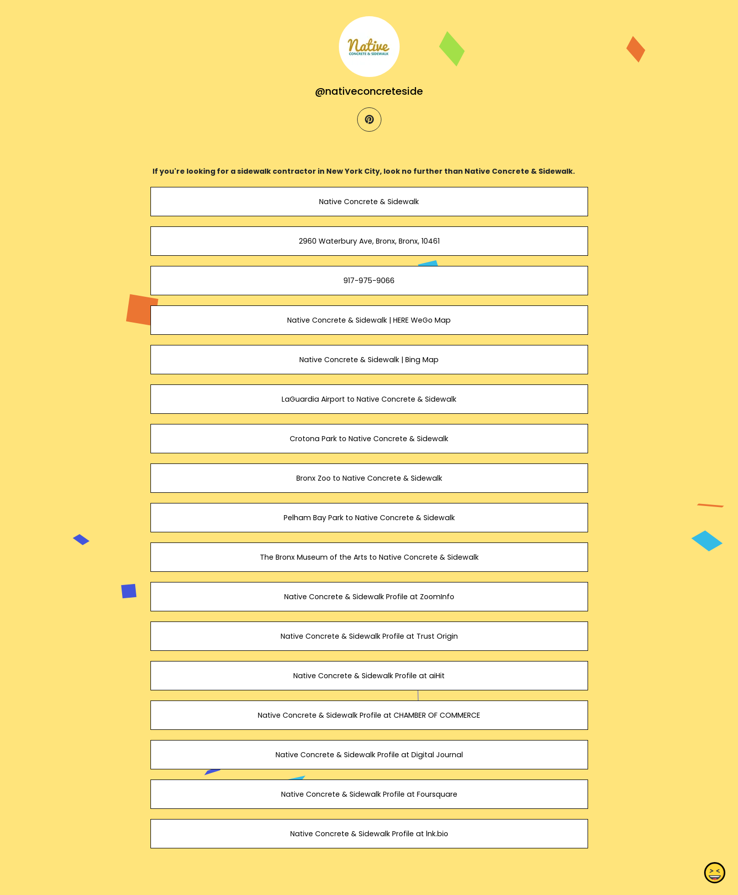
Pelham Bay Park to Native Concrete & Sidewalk (368, 518)
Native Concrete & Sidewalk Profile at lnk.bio (369, 834)
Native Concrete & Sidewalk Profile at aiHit (369, 676)
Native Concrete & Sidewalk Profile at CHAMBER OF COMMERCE (369, 715)
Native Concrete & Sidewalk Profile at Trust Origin (368, 636)
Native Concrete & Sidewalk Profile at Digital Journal (368, 755)
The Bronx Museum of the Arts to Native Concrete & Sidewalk (368, 557)
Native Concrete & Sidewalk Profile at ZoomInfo (369, 597)
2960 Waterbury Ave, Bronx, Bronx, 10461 (368, 241)
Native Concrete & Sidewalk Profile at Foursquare (369, 794)
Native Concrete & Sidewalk (369, 202)
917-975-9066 (369, 281)
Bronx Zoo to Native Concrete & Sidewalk (369, 478)
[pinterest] (369, 119)
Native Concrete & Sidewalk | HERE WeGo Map (369, 320)
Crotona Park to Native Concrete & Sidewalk (369, 439)
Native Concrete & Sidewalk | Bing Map (369, 360)
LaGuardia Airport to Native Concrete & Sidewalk (369, 399)
